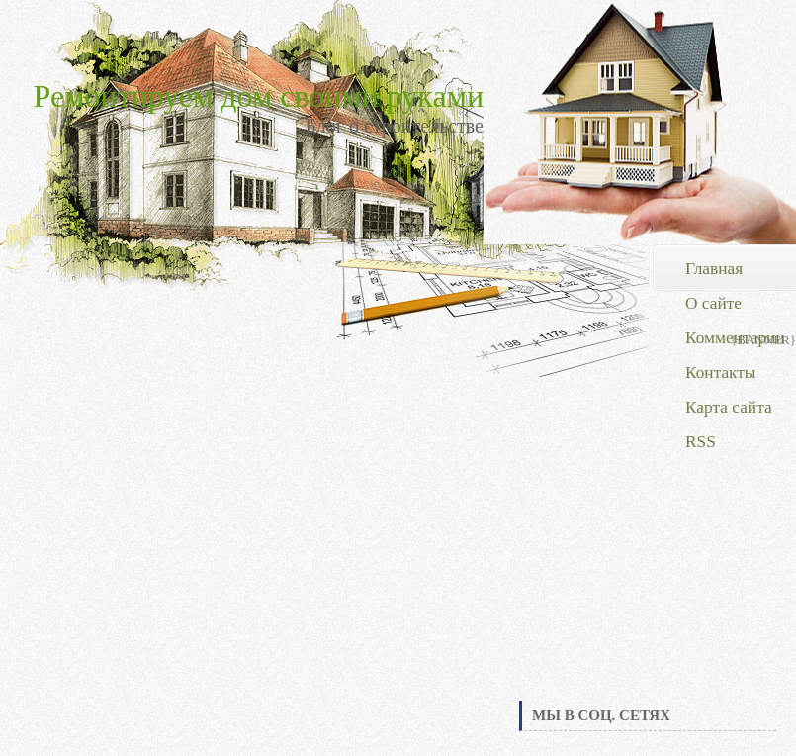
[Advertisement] (647, 548)
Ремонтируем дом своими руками (259, 96)
